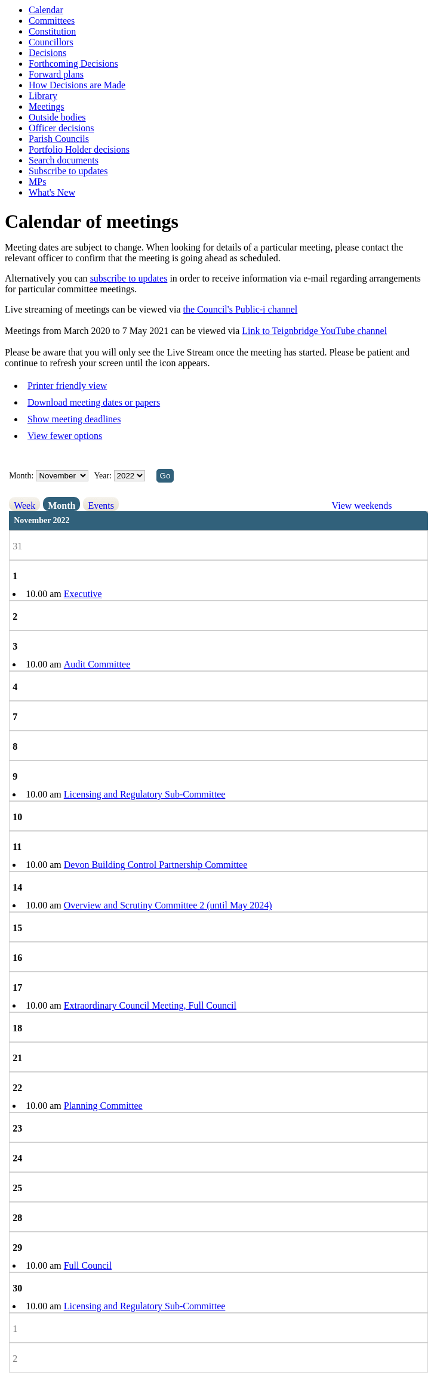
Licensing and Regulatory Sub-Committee (145, 794)
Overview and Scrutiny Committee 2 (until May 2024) (168, 905)
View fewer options (64, 436)
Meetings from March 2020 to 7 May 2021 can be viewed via (123, 331)
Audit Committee (97, 664)
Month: (21, 475)
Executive (83, 594)
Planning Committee (103, 1106)
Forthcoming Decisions (73, 63)
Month (61, 505)
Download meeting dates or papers (93, 402)
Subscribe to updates (68, 171)
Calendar (46, 10)
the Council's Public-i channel (240, 309)
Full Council (88, 1265)
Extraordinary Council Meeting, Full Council (150, 1005)
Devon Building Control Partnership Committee (156, 865)
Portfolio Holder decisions (79, 149)
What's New (52, 192)
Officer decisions (61, 128)
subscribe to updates (129, 278)
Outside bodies (57, 117)
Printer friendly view (67, 386)
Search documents (64, 160)
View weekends (362, 505)
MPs (37, 182)
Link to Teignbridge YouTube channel (314, 331)
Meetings (46, 106)
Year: (103, 475)
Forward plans (56, 74)
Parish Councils (59, 139)
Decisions (47, 53)
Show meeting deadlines (74, 419)
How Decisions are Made (77, 85)
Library (43, 96)
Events (101, 505)
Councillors (51, 42)
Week (24, 505)
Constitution (52, 31)
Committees (52, 21)
